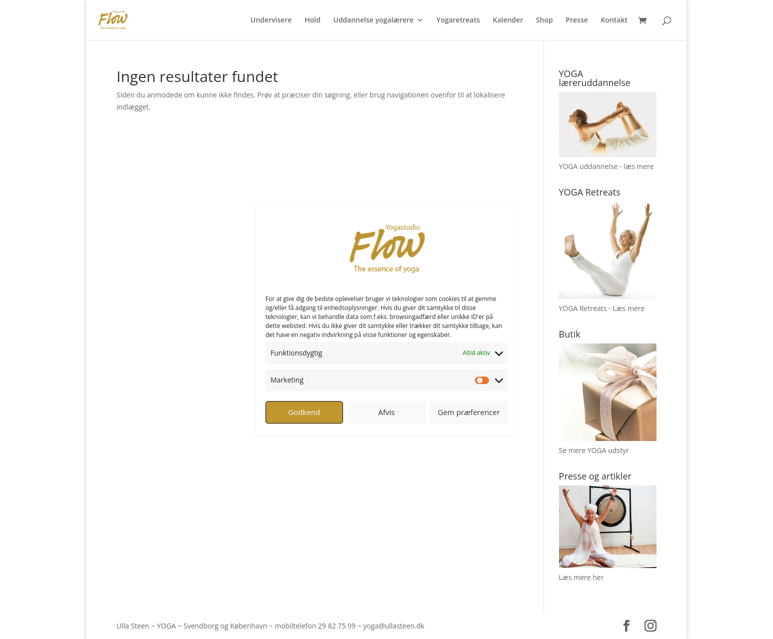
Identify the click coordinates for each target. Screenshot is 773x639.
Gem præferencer (469, 412)
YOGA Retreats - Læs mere (602, 308)
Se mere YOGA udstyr (594, 450)
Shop (544, 20)
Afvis (386, 412)
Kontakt (614, 20)
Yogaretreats (458, 20)
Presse (577, 20)
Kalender (507, 20)
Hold (312, 20)
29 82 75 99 (337, 625)
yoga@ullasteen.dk (393, 625)
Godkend (304, 412)
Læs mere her (581, 577)
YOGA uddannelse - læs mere (606, 166)
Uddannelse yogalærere (373, 20)
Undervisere (271, 20)
